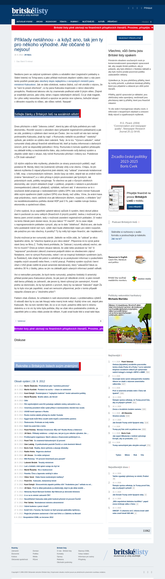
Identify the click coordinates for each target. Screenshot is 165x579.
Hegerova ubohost (43, 452)
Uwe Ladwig (29, 444)
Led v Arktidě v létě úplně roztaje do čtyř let (41, 466)
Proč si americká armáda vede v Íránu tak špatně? (129, 392)
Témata (64, 22)
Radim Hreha (29, 452)
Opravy (59, 557)
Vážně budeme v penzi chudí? (36, 506)
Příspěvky (112, 22)
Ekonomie (15, 554)
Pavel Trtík (28, 441)
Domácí (36, 551)
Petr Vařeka (29, 503)
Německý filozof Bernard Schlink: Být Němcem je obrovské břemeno (52, 492)
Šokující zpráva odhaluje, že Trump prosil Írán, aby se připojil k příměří (131, 401)
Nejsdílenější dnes (118, 467)
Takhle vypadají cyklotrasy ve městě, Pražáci (131, 477)
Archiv (39, 22)
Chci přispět (135, 207)
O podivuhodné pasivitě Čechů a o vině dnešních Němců (58, 444)
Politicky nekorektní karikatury (124, 297)
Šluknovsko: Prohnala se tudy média (39, 422)
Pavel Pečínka (30, 430)
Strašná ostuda (121, 416)
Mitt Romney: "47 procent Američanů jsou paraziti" (44, 459)
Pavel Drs (28, 481)
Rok (135, 455)
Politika (35, 554)
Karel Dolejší (29, 393)
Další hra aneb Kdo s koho (35, 426)
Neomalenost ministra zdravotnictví (49, 503)
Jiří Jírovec (28, 455)
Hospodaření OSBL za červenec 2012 (38, 517)
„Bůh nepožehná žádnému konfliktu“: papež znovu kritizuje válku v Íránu (130, 502)
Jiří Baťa (27, 55)
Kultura (14, 557)
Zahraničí (15, 551)
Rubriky (75, 22)
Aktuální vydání (24, 22)
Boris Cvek (28, 448)
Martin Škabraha (30, 386)
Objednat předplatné (130, 38)
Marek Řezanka (30, 397)
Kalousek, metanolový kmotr (44, 481)
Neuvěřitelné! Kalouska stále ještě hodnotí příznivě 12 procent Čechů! (52, 499)
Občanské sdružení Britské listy (39, 572)
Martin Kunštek (30, 390)
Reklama (60, 559)
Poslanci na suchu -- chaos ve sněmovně (54, 390)
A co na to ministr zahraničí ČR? (37, 495)
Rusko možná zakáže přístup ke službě (43, 415)
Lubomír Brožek (30, 463)
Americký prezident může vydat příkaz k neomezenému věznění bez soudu (54, 408)
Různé (35, 559)
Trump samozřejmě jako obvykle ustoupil (132, 445)
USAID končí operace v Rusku (36, 412)
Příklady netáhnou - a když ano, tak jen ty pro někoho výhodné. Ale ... (60, 433)
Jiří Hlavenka (127, 413)
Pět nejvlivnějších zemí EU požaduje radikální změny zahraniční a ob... (52, 404)
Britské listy (31, 12)
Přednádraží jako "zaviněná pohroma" (54, 386)
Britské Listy (131, 553)
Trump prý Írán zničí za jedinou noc (129, 429)
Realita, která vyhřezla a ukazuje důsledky (51, 448)
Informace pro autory (86, 557)
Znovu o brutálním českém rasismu (129, 409)
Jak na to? (116, 239)
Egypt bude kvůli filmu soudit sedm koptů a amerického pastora (50, 419)
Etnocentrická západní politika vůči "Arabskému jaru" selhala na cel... (64, 485)
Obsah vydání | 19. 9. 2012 (29, 381)
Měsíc (127, 455)
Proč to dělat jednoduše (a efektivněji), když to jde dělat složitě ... (59, 488)
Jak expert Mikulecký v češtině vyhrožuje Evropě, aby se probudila (129, 437)
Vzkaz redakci (83, 554)
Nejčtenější (88, 22)
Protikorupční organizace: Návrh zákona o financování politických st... (52, 437)
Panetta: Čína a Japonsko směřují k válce (41, 474)
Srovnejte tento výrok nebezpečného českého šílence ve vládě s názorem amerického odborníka (131, 381)
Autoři (101, 22)
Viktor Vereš (29, 477)
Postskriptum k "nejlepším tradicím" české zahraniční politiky (61, 393)
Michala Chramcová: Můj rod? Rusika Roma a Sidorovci (59, 430)
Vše (142, 455)
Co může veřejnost (42, 455)
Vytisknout (20, 321)
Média (35, 557)
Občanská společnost (20, 559)
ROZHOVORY (51, 22)
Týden (118, 455)
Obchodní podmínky (64, 562)
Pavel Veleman (127, 362)
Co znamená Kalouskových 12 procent (49, 441)
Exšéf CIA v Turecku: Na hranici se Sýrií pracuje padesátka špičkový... (52, 510)
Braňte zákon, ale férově (47, 397)
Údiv (26, 401)
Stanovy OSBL (83, 551)
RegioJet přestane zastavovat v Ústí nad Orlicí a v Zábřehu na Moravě (52, 514)
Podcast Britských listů (123, 222)
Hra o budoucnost (45, 470)
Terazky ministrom (45, 463)
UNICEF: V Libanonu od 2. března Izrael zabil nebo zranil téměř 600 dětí (131, 512)
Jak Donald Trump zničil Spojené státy (131, 423)
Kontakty (60, 554)
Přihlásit (146, 8)
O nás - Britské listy (64, 551)
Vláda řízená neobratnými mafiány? (49, 477)
